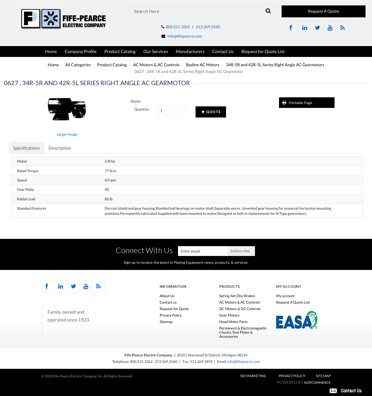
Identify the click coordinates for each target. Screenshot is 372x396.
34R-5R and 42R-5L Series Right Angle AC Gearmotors (275, 64)
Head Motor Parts (233, 322)
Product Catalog (120, 51)
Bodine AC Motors (202, 64)
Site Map (323, 376)
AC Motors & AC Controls (156, 64)
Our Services (155, 51)
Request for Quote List (263, 51)
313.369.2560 (208, 27)
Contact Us (223, 51)
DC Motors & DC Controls (240, 309)
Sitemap (166, 322)
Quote (211, 112)
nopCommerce (317, 382)
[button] (345, 390)
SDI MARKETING (253, 376)
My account (285, 296)
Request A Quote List (293, 302)
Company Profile (81, 51)
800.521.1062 (178, 27)
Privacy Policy (171, 315)
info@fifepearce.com (184, 36)
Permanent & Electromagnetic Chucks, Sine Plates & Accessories (243, 332)
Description (60, 148)
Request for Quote (174, 309)
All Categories (78, 64)
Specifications (26, 148)
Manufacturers (190, 51)
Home (51, 51)
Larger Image (67, 134)
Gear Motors (229, 315)
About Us (167, 296)
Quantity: (142, 109)
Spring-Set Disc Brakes (237, 296)
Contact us (168, 302)
